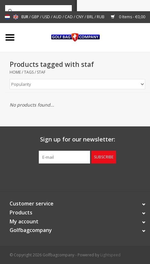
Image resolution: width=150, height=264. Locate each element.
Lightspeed (110, 255)
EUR (25, 17)
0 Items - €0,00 (128, 17)
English (15, 17)
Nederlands (7, 17)
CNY (80, 17)
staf (41, 72)
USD (46, 17)
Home (15, 72)
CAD (69, 17)
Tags (29, 72)
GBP (35, 17)
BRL (91, 17)
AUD (58, 17)
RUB (100, 17)
